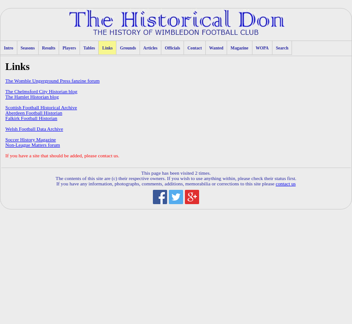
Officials (172, 47)
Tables (89, 47)
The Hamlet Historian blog (32, 96)
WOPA (262, 47)
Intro (8, 47)
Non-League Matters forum (32, 145)
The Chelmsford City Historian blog (41, 91)
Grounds (128, 47)
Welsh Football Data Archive (34, 128)
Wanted (216, 47)
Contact (195, 47)
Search (282, 47)
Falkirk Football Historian (31, 118)
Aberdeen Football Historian (33, 112)
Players (69, 47)
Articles (150, 47)
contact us (286, 183)
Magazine (239, 47)
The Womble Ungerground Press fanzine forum (52, 80)
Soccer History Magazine (30, 139)
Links (107, 47)
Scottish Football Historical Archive (41, 107)
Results (49, 47)
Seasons (27, 47)
